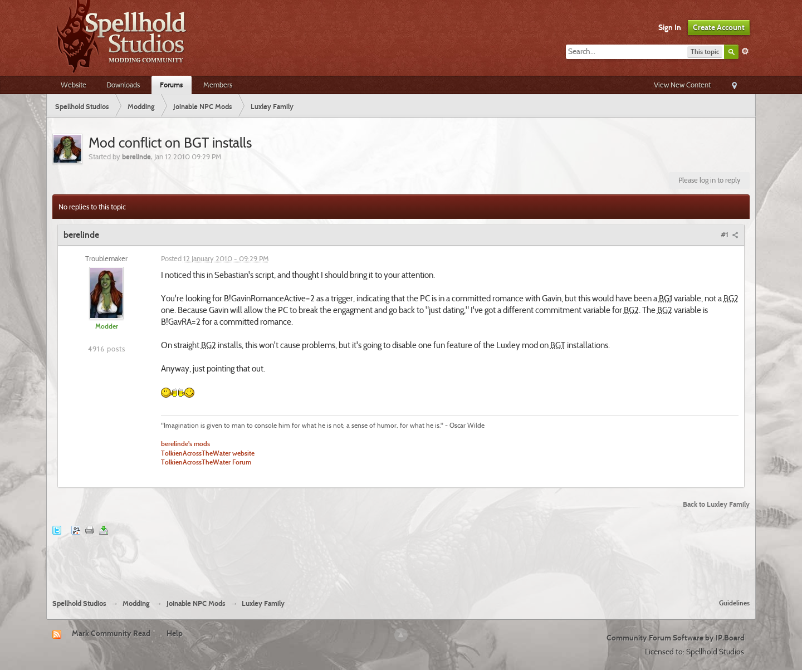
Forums (171, 84)
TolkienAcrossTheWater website (208, 453)
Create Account (719, 27)
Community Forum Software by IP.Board (676, 638)
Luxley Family (263, 603)
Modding (136, 603)
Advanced (745, 51)
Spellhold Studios (79, 603)
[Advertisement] (401, 560)
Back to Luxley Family (716, 504)
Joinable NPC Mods (196, 603)
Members (217, 84)
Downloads (123, 84)
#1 (730, 234)
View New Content (682, 84)
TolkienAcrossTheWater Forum (206, 462)
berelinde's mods (185, 444)
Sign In (669, 27)
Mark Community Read (111, 633)
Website (73, 84)
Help (175, 633)
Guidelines (734, 603)
